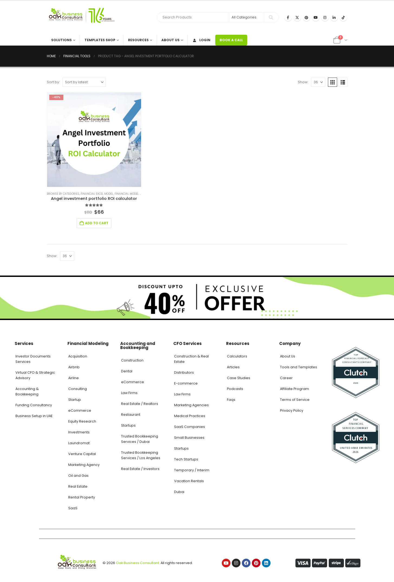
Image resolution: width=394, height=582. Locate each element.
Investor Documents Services (33, 359)
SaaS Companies (189, 426)
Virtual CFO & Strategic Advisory (35, 375)
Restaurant (130, 414)
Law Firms (129, 393)
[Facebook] (288, 17)
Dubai (179, 492)
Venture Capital (82, 454)
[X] (297, 17)
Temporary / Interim (191, 470)
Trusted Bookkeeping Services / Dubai (139, 439)
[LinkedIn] (334, 17)
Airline (73, 378)
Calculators (237, 356)
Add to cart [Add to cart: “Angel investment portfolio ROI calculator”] (96, 223)
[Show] (318, 82)
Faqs (231, 399)
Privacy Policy (291, 410)
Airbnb (74, 367)
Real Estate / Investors (140, 468)
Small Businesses (189, 437)
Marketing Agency (84, 464)
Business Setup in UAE (34, 416)
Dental (126, 371)
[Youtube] (316, 17)
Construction (132, 360)
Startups (128, 425)
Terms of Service (295, 399)
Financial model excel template (138, 194)
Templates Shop (99, 40)
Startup (74, 399)
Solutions (61, 40)
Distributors (184, 372)
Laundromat (79, 443)
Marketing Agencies (191, 405)
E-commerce (186, 383)
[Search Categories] (246, 17)
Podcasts (235, 388)
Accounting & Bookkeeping (27, 391)
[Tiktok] (343, 17)
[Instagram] (325, 17)
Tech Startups (186, 459)
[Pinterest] (306, 17)
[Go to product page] (94, 139)
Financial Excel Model (97, 194)
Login (201, 40)
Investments (79, 432)
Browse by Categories (63, 194)
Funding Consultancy (33, 405)
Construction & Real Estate (191, 359)
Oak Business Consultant (137, 563)
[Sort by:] (84, 82)
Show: (303, 82)
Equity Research (82, 421)
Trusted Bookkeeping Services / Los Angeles (140, 455)
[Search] (271, 17)
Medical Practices (189, 416)
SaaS (72, 508)
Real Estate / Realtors (139, 403)
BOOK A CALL (231, 40)
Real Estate (77, 486)
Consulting (77, 388)
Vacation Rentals (189, 481)
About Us (170, 40)
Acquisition (77, 356)
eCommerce (79, 410)
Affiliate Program (294, 388)
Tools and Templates (298, 367)
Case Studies (238, 378)
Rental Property (81, 497)
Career (286, 378)
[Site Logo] (81, 18)
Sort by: (53, 82)
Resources (138, 40)
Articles (233, 367)
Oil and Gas (78, 475)
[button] (332, 82)
